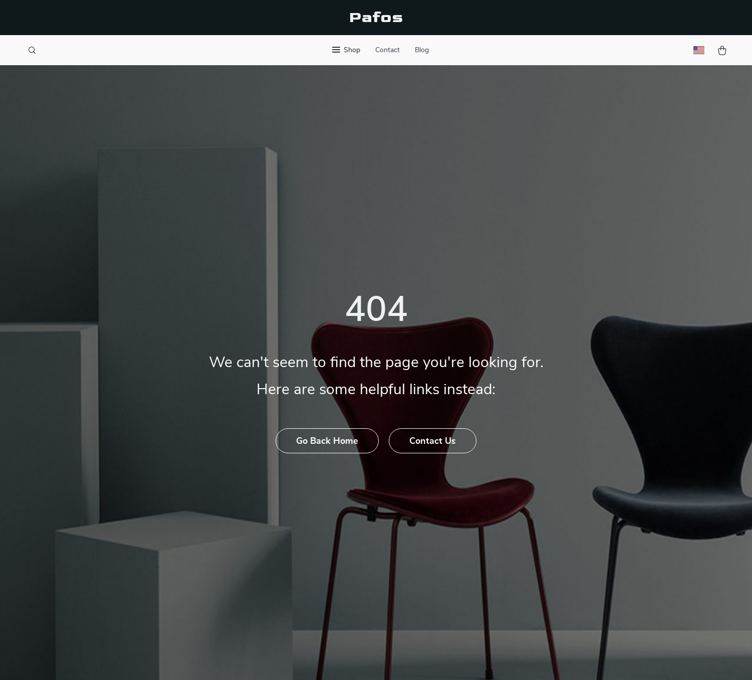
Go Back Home (327, 441)
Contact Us (432, 441)
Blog (422, 50)
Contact (387, 50)
